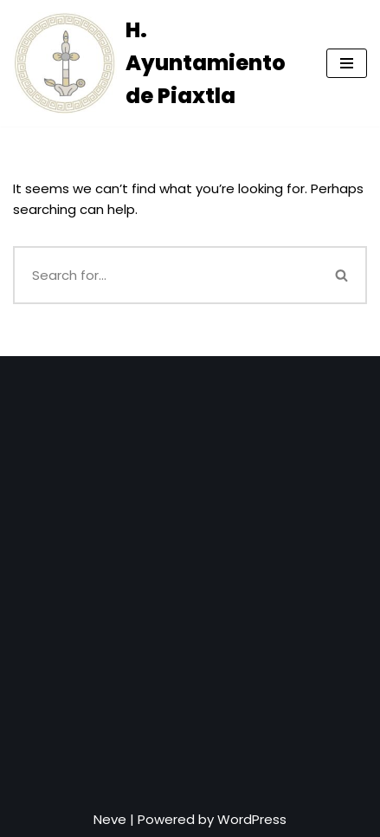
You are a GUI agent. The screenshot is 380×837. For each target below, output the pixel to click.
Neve (109, 819)
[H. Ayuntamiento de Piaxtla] (156, 63)
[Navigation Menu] (346, 63)
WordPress (252, 819)
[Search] (166, 275)
